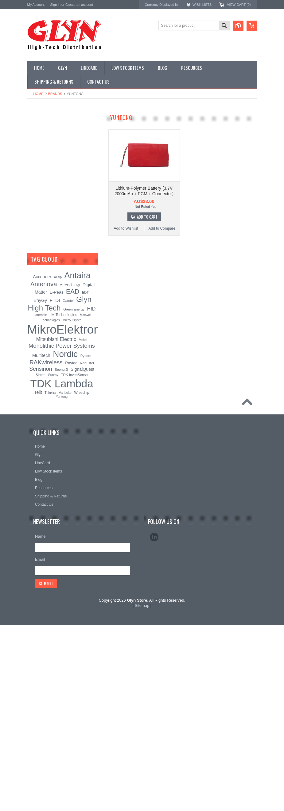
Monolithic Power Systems (50, 410)
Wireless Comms (45, 317)
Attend (66, 470)
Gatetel (68, 486)
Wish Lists (202, 4)
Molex (83, 525)
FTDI (55, 486)
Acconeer (42, 462)
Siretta (40, 560)
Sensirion (35, 418)
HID (91, 494)
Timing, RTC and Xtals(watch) (55, 139)
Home (38, 94)
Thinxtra (50, 578)
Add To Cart (147, 217)
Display (37, 150)
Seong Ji (61, 555)
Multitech (41, 540)
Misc (34, 244)
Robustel (87, 548)
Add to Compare (162, 228)
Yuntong (62, 582)
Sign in (55, 4)
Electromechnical (45, 202)
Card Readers (42, 171)
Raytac (71, 548)
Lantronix (40, 500)
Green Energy (73, 495)
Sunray (53, 560)
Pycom (85, 541)
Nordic (33, 360)
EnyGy (40, 486)
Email (40, 745)
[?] (65, 445)
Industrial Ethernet (45, 181)
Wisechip (81, 578)
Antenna (38, 129)
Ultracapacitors (43, 296)
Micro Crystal (72, 506)
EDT (85, 478)
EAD (31, 385)
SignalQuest (82, 554)
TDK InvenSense (74, 560)
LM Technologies (63, 500)
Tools (35, 285)
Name (40, 722)
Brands (55, 94)
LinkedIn (154, 722)
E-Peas (57, 478)
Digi (77, 471)
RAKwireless (38, 401)
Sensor (36, 265)
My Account (36, 4)
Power (36, 160)
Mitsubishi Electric (56, 525)
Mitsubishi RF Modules (49, 191)
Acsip (58, 463)
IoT (33, 233)
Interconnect (41, 223)
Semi (35, 254)
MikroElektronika (42, 344)
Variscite (65, 578)
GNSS (36, 212)
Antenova (35, 393)
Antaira (33, 368)
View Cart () (239, 4)
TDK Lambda (39, 352)
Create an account (79, 4)
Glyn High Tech (40, 376)
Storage (37, 275)
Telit (38, 577)
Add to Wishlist (126, 228)
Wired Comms (42, 306)
